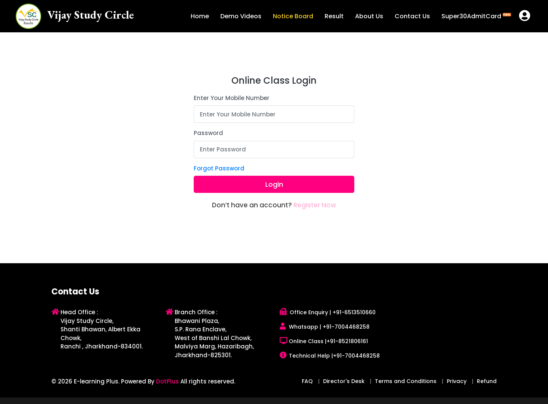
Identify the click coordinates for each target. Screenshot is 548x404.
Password (208, 133)
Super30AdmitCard (476, 16)
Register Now (314, 205)
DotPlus (167, 381)
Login (274, 184)
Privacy (457, 381)
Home (200, 16)
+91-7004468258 (346, 327)
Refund (487, 381)
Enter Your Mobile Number (231, 98)
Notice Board (293, 16)
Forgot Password (219, 168)
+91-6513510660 (354, 312)
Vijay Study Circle (90, 14)
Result (334, 16)
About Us (369, 16)
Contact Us (412, 16)
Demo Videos (240, 16)
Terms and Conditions (405, 381)
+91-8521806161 (347, 341)
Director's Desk (344, 381)
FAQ (307, 381)
